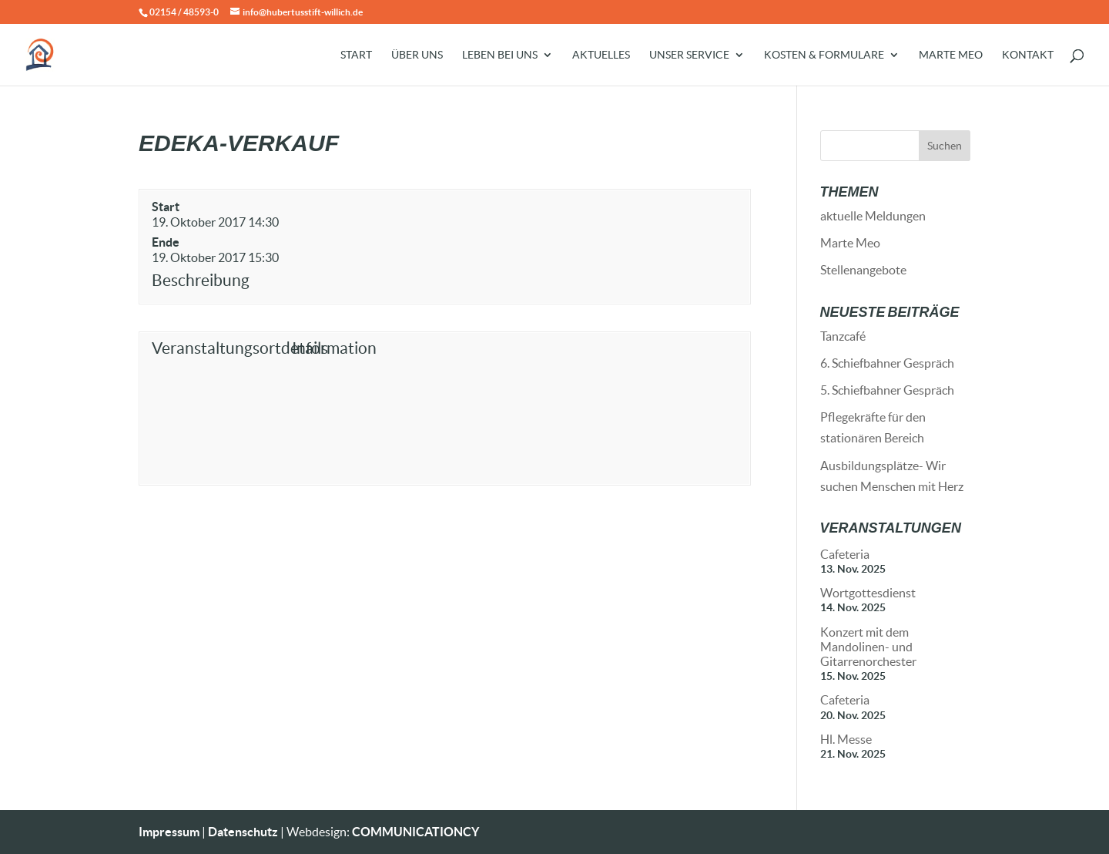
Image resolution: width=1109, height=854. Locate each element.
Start (356, 55)
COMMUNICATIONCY (415, 832)
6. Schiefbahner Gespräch (887, 363)
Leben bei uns (500, 55)
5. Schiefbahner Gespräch (887, 390)
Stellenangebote (863, 270)
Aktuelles (601, 55)
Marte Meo (951, 55)
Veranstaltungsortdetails (218, 348)
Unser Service (689, 55)
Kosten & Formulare (824, 55)
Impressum (169, 832)
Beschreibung (201, 280)
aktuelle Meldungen (873, 216)
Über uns (417, 55)
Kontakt (1028, 55)
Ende (165, 242)
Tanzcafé (843, 336)
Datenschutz (243, 832)
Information (334, 348)
